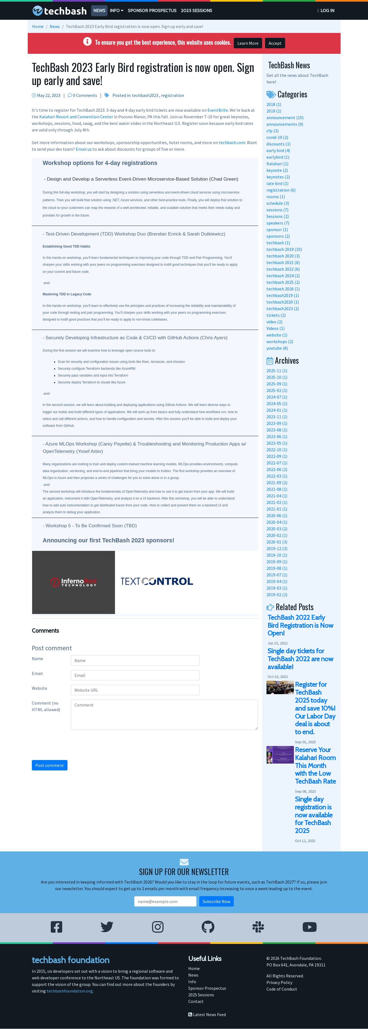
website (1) (276, 335)
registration (172, 95)
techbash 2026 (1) (283, 288)
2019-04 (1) (276, 581)
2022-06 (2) (276, 469)
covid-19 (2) (277, 137)
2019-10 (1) (276, 555)
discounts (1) (278, 144)
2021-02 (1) (276, 502)
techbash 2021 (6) (283, 262)
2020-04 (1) (276, 522)
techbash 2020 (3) (283, 256)
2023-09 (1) (276, 423)
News (99, 10)
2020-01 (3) (276, 542)
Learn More (248, 43)
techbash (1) (278, 242)
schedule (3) (277, 203)
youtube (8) (277, 348)
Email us (84, 149)
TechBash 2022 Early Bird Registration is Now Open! (300, 625)
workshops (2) (279, 341)
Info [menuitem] (192, 981)
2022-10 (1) (276, 449)
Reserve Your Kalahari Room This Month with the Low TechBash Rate (315, 765)
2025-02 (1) (276, 390)
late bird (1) (277, 183)
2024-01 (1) (276, 410)
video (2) (274, 321)
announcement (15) (285, 117)
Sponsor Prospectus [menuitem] (207, 988)
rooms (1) (275, 196)
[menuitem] (99, 10)
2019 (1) (273, 111)
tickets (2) (276, 315)
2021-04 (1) (276, 495)
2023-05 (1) (276, 443)
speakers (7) (277, 223)
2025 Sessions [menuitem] (201, 994)
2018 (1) (273, 104)
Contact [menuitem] (196, 1001)
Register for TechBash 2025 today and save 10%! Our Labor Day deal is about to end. (315, 708)
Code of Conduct (281, 989)
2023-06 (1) (276, 436)
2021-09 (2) (276, 482)
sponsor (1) (277, 229)
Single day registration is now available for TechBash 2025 (314, 815)
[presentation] (77, 745)
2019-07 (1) (276, 574)
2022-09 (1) (276, 456)
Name (37, 658)
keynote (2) (277, 170)
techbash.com (232, 142)
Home (38, 26)
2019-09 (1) (276, 561)
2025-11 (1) (276, 370)
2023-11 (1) (276, 416)
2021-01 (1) (276, 509)
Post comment (49, 765)
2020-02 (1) (276, 535)
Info (116, 10)
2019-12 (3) (276, 548)
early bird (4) (278, 150)
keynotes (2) (278, 177)
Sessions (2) (277, 216)
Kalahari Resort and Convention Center (76, 116)
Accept (275, 43)
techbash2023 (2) (282, 308)
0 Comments (85, 95)
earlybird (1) (277, 157)
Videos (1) (275, 328)
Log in (327, 10)
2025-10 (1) (276, 377)
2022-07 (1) (276, 463)
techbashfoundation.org (70, 991)
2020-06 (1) (276, 515)
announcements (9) (284, 124)
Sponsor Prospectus (152, 10)
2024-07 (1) (276, 397)
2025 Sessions (196, 10)
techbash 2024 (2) (283, 275)
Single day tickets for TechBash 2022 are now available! (300, 659)
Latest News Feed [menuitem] (207, 1014)
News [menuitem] (193, 975)
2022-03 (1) (276, 476)
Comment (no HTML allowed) (46, 706)
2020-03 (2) (276, 528)
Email (37, 673)
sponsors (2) (278, 236)
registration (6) (281, 190)
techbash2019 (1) (282, 295)
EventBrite (217, 110)
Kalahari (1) (277, 163)
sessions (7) (277, 209)
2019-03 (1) (276, 588)
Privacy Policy (279, 982)
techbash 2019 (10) (284, 249)
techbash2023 (145, 95)
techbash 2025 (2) (283, 282)
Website (39, 688)
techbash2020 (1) (282, 302)
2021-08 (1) (276, 489)
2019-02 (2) (276, 594)
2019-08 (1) (276, 568)
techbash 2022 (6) (283, 269)
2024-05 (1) (276, 403)
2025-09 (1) (276, 383)
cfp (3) (272, 130)
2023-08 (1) (276, 430)
